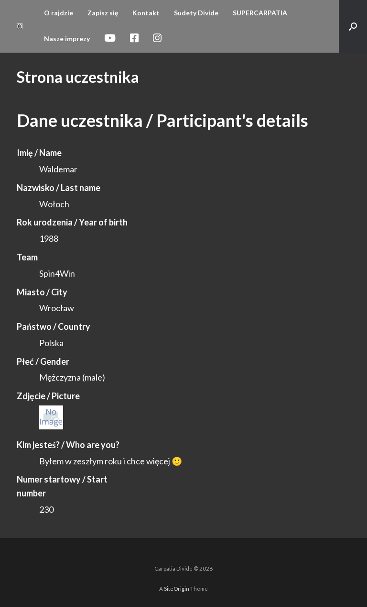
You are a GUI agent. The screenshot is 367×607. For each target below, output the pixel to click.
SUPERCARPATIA (260, 13)
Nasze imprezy (67, 38)
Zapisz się (102, 13)
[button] (353, 26)
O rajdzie (58, 13)
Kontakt (146, 13)
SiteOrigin (176, 588)
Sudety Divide (196, 13)
